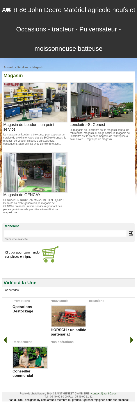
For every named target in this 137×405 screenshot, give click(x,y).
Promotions (21, 300)
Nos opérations (62, 340)
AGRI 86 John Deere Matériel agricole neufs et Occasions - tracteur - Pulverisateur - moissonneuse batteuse (68, 29)
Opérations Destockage (22, 308)
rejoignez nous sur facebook (108, 396)
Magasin (35, 67)
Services (21, 67)
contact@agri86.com (104, 390)
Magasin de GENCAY (22, 194)
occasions (96, 300)
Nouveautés (59, 300)
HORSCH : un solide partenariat (67, 331)
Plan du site (19, 396)
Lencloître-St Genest (88, 124)
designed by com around (42, 396)
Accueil (8, 67)
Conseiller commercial (22, 371)
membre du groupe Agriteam (74, 396)
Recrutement (21, 340)
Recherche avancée (14, 238)
